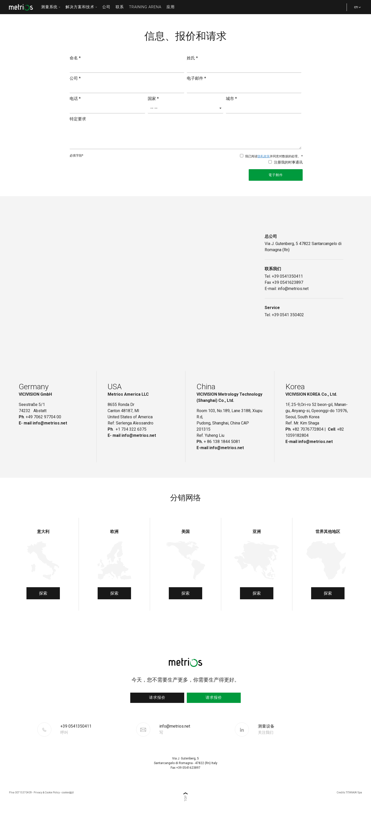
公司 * (75, 78)
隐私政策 (263, 156)
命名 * (75, 58)
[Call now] (97, 729)
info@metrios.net (174, 729)
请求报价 (157, 697)
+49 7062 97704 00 (43, 416)
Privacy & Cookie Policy (47, 792)
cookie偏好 (68, 792)
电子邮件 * (196, 78)
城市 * (231, 98)
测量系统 (50, 7)
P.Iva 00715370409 (20, 792)
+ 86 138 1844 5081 (222, 441)
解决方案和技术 (81, 7)
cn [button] (355, 9)
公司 (106, 7)
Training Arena (145, 7)
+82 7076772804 (307, 429)
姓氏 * (192, 58)
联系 (120, 7)
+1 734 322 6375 (131, 429)
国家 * (153, 98)
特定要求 (78, 118)
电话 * (75, 98)
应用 (170, 7)
